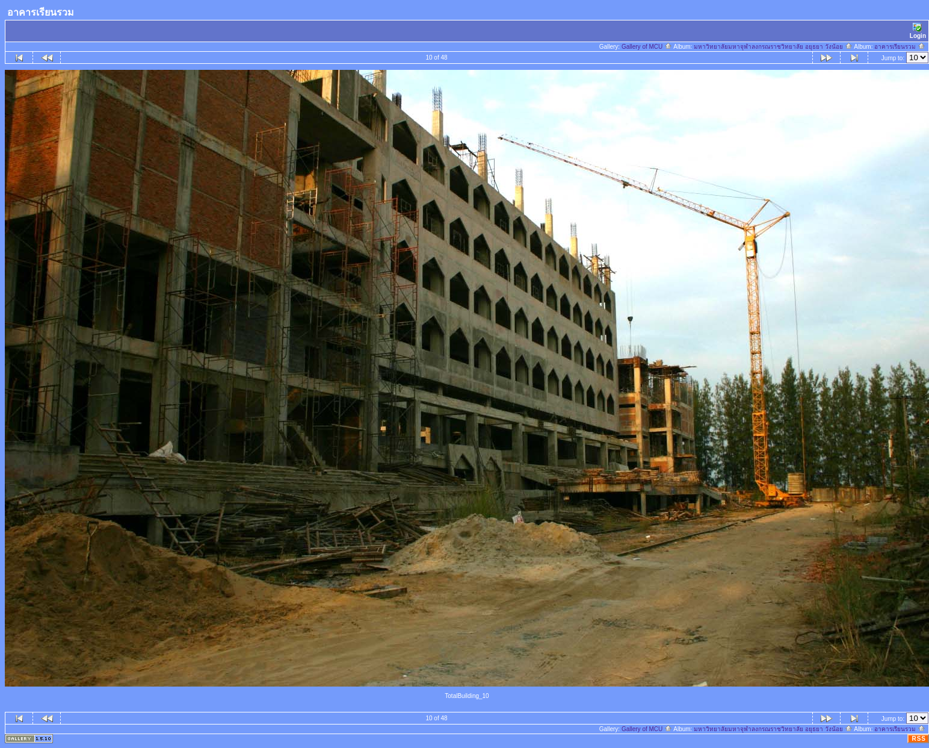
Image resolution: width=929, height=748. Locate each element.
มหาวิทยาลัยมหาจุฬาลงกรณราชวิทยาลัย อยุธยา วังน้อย (773, 46)
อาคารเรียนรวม (899, 46)
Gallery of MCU (647, 46)
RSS (919, 738)
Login (918, 31)
